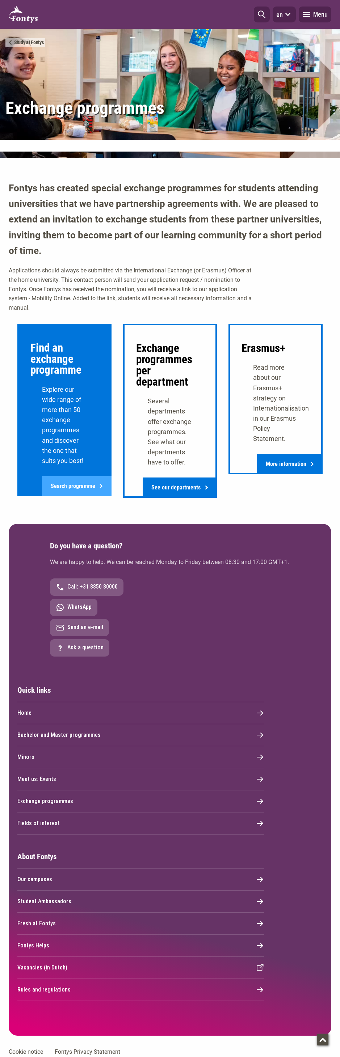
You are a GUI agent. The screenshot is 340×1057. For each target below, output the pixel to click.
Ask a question (80, 648)
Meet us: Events (140, 779)
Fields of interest (140, 823)
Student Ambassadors (140, 901)
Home (140, 713)
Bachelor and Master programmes (140, 735)
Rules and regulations (140, 989)
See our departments (179, 487)
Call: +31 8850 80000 (87, 587)
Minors (140, 757)
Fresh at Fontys (140, 923)
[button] (262, 14)
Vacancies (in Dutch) (140, 967)
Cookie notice (26, 1051)
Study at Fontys (29, 42)
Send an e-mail (79, 627)
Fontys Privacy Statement (87, 1051)
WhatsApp (74, 607)
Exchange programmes (140, 801)
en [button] (284, 14)
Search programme (77, 486)
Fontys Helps (140, 945)
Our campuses (140, 879)
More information (290, 463)
